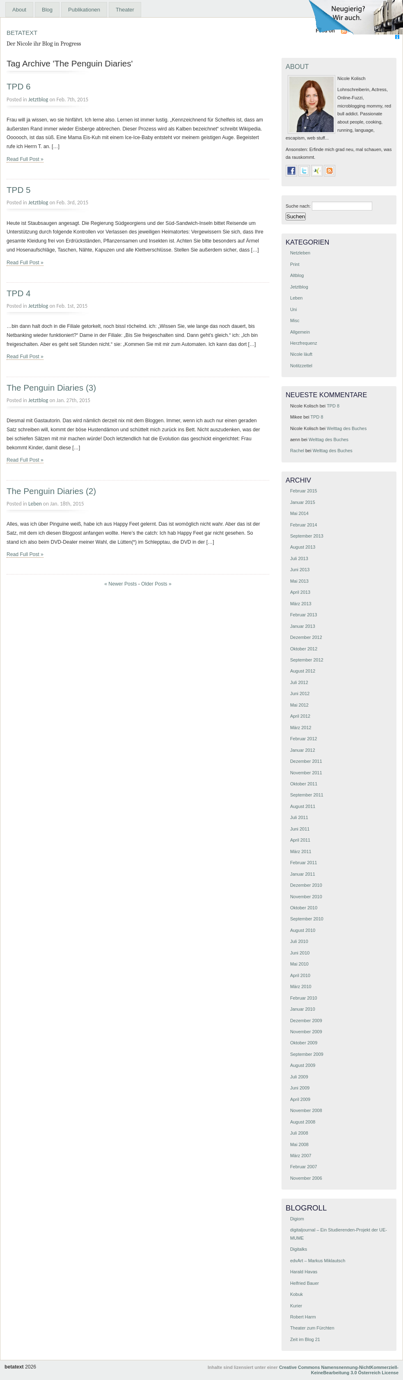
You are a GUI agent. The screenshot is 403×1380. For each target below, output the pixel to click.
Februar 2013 (303, 614)
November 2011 (306, 772)
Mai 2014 (299, 513)
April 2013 (300, 592)
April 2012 (300, 716)
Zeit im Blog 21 (305, 1339)
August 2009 (302, 1065)
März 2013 (300, 603)
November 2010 (306, 896)
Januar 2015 (302, 502)
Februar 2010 (303, 998)
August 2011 (302, 806)
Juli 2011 (299, 817)
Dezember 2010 (306, 885)
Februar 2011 (303, 862)
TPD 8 (333, 405)
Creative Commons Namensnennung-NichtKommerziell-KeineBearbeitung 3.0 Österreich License (338, 1370)
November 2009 (306, 1031)
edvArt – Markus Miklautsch (317, 1260)
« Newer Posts (120, 584)
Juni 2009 (299, 1087)
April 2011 (300, 840)
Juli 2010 (299, 941)
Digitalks (298, 1249)
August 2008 (302, 1121)
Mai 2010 (299, 963)
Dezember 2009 (306, 1020)
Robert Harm (303, 1316)
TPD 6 (19, 86)
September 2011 (306, 794)
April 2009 (300, 1099)
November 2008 (306, 1110)
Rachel (297, 450)
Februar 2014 (303, 524)
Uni (293, 309)
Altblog (297, 275)
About (19, 10)
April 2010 (300, 975)
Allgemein (300, 332)
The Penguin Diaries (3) (51, 387)
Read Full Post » (25, 159)
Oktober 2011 (303, 783)
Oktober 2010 (303, 907)
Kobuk (296, 1294)
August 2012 (302, 670)
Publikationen (84, 10)
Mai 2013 (299, 581)
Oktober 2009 (303, 1042)
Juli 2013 (299, 558)
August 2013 (302, 547)
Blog (47, 10)
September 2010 (306, 918)
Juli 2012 (299, 682)
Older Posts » (156, 584)
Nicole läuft (301, 354)
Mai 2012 (299, 705)
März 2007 (300, 1155)
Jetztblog (38, 99)
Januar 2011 (302, 874)
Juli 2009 (299, 1076)
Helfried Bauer (304, 1283)
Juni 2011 (299, 828)
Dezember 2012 (306, 637)
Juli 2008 (299, 1133)
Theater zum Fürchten (312, 1327)
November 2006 (306, 1178)
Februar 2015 (303, 490)
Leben (35, 503)
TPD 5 (19, 190)
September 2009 (306, 1054)
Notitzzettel (301, 365)
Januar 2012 (302, 750)
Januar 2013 (302, 626)
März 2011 (300, 851)
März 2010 (300, 986)
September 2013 (306, 535)
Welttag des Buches (346, 428)
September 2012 (306, 659)
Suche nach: (298, 206)
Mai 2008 (299, 1144)
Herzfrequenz (303, 343)
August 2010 (302, 930)
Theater (125, 10)
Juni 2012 (299, 693)
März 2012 (300, 727)
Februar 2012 (303, 738)
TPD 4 (19, 293)
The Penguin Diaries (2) (51, 491)
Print (295, 264)
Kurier (296, 1305)
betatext (22, 32)
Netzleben (300, 252)
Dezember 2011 (306, 761)
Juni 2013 (299, 569)
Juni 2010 (299, 952)
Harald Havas (303, 1271)
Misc (294, 320)
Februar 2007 (303, 1166)
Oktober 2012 (303, 648)
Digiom (297, 1218)
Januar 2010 (302, 1009)
